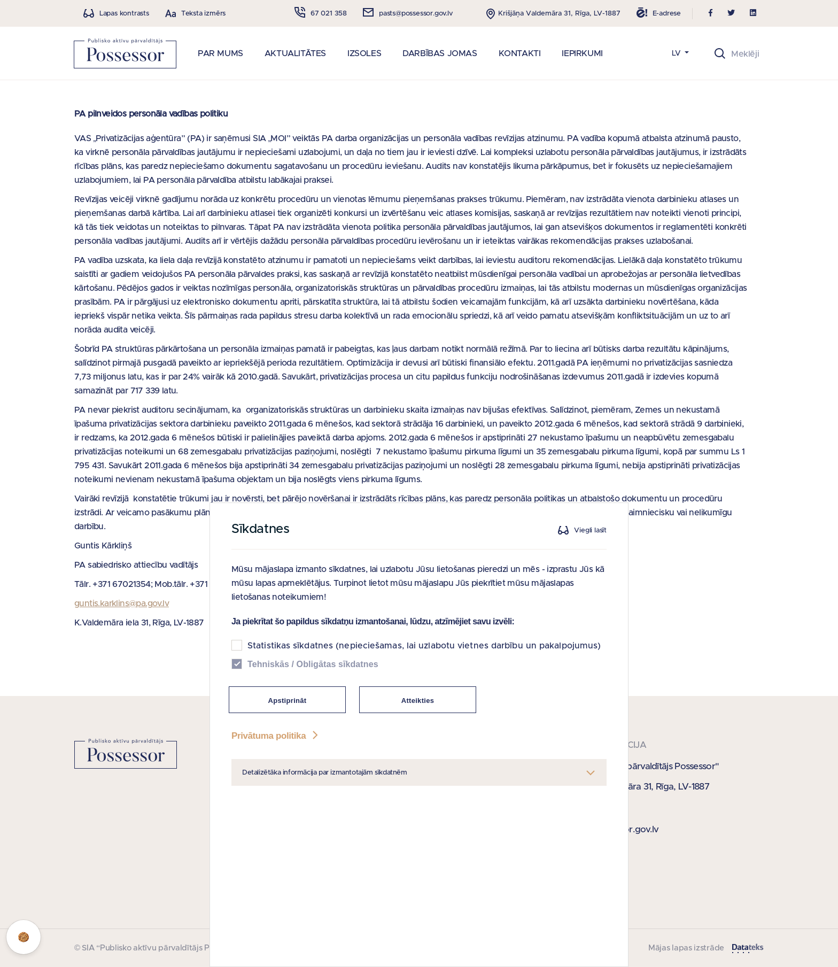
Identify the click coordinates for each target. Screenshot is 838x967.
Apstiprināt (287, 778)
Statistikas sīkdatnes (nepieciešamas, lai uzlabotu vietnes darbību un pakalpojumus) (424, 723)
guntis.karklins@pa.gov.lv (121, 603)
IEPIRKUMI (582, 53)
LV (677, 53)
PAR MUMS (220, 53)
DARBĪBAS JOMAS (439, 53)
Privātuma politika (275, 813)
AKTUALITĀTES (295, 53)
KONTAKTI (520, 53)
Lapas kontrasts (124, 13)
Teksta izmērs (203, 13)
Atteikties (417, 778)
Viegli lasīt (590, 608)
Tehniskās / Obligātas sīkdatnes (312, 741)
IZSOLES (364, 53)
